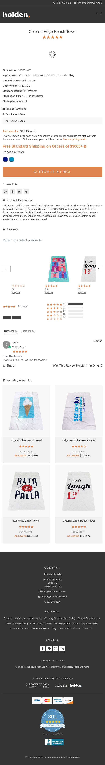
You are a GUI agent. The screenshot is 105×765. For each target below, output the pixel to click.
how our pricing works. (75, 139)
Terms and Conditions (69, 628)
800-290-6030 (52, 601)
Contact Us (87, 628)
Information (20, 618)
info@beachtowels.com (52, 591)
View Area (14, 114)
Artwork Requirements (89, 618)
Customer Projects (40, 628)
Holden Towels (53, 574)
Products (8, 618)
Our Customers (89, 623)
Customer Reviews (19, 628)
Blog (54, 628)
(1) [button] (64, 304)
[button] (6, 269)
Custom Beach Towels (41, 623)
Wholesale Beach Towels (67, 623)
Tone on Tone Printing (17, 623)
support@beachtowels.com (53, 596)
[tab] (11, 332)
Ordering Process (53, 618)
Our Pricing (69, 618)
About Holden (35, 618)
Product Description (15, 109)
